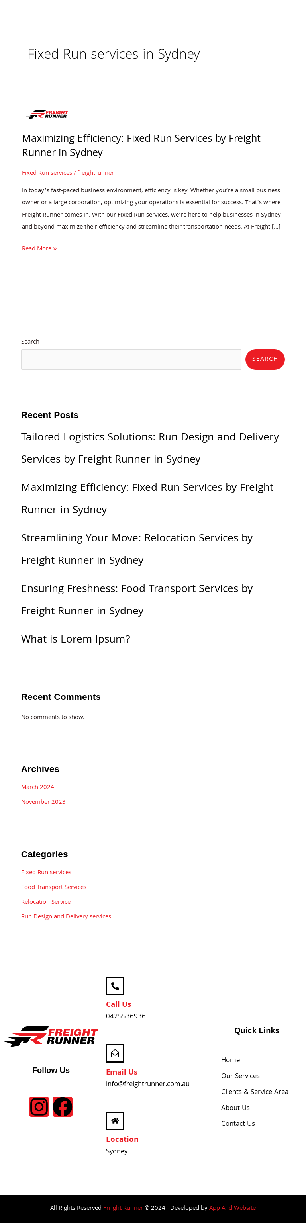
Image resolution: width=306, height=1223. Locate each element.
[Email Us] (115, 1054)
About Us (235, 1109)
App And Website (232, 1208)
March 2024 (37, 788)
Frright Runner (123, 1208)
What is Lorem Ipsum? (75, 640)
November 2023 (43, 802)
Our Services (240, 1077)
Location (122, 1140)
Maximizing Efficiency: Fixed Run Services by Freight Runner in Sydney (141, 147)
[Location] (115, 1121)
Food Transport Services (53, 888)
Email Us (121, 1073)
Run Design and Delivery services (66, 917)
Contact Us (238, 1125)
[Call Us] (115, 986)
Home (230, 1061)
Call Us (118, 1005)
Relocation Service (46, 902)
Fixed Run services (47, 173)
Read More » (39, 248)
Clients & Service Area (254, 1093)
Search (30, 342)
